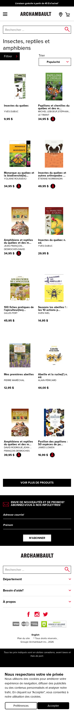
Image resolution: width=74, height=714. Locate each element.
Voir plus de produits (37, 483)
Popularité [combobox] (53, 62)
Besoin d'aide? (13, 590)
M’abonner (37, 538)
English (35, 635)
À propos (9, 601)
